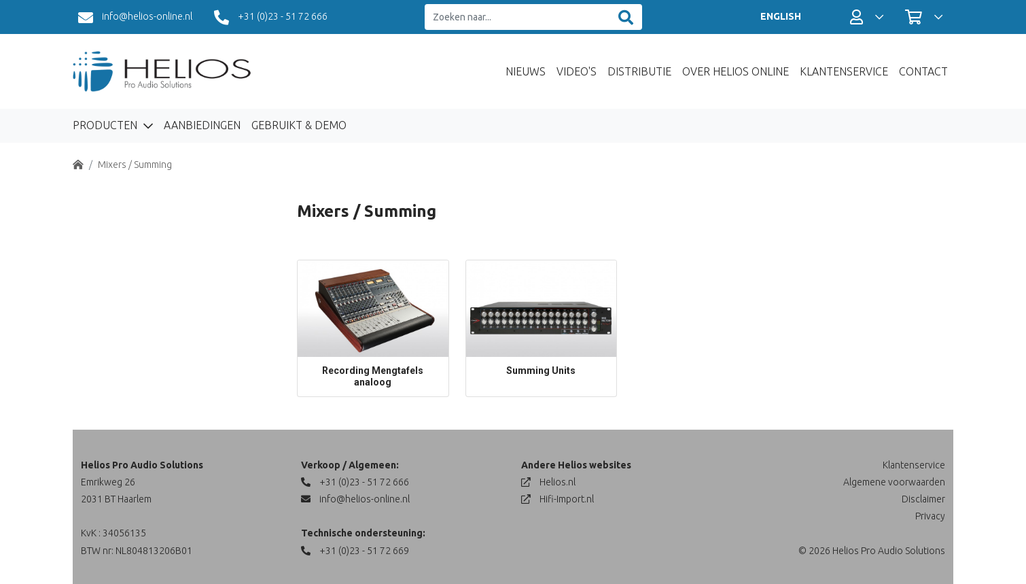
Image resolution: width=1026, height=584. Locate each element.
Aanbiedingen (202, 125)
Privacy (930, 516)
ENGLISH (780, 16)
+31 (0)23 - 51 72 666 (271, 17)
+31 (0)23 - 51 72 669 (355, 550)
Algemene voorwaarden (894, 482)
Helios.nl (548, 482)
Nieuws (526, 71)
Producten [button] (106, 125)
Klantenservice (844, 71)
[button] (866, 17)
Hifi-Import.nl (557, 499)
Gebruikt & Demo (299, 125)
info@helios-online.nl (135, 17)
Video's (576, 71)
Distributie (639, 71)
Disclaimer (923, 499)
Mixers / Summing (135, 164)
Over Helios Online (735, 71)
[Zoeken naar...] (517, 17)
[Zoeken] (625, 17)
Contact (923, 71)
